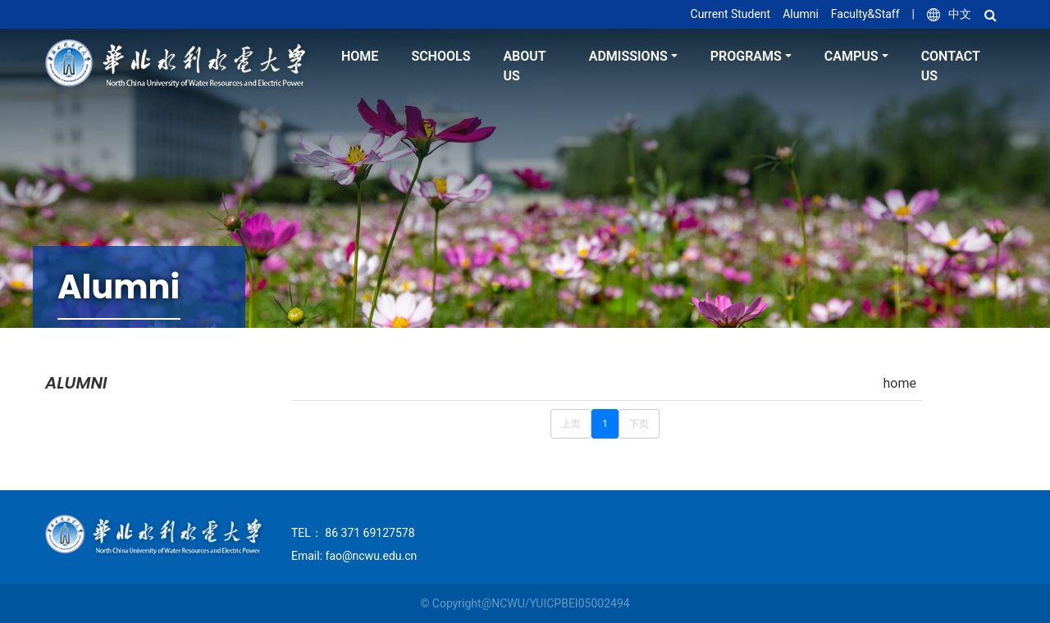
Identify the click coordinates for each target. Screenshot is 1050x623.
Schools (440, 56)
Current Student (731, 13)
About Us (524, 66)
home (359, 56)
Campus (851, 56)
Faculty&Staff (865, 13)
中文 (949, 13)
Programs (746, 56)
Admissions (628, 56)
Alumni (801, 13)
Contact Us (950, 66)
